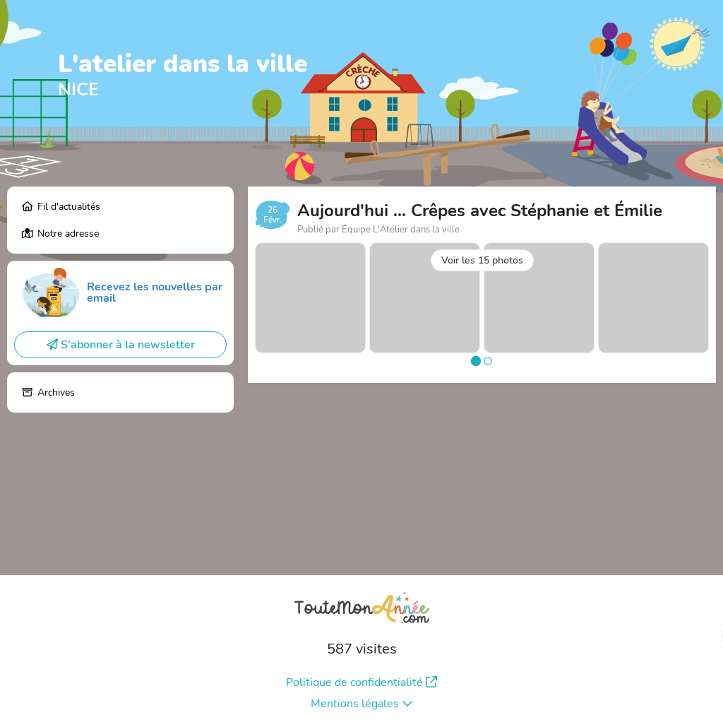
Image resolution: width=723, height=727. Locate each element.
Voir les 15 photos (482, 260)
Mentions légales (362, 703)
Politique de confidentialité (361, 682)
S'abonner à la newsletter (121, 345)
